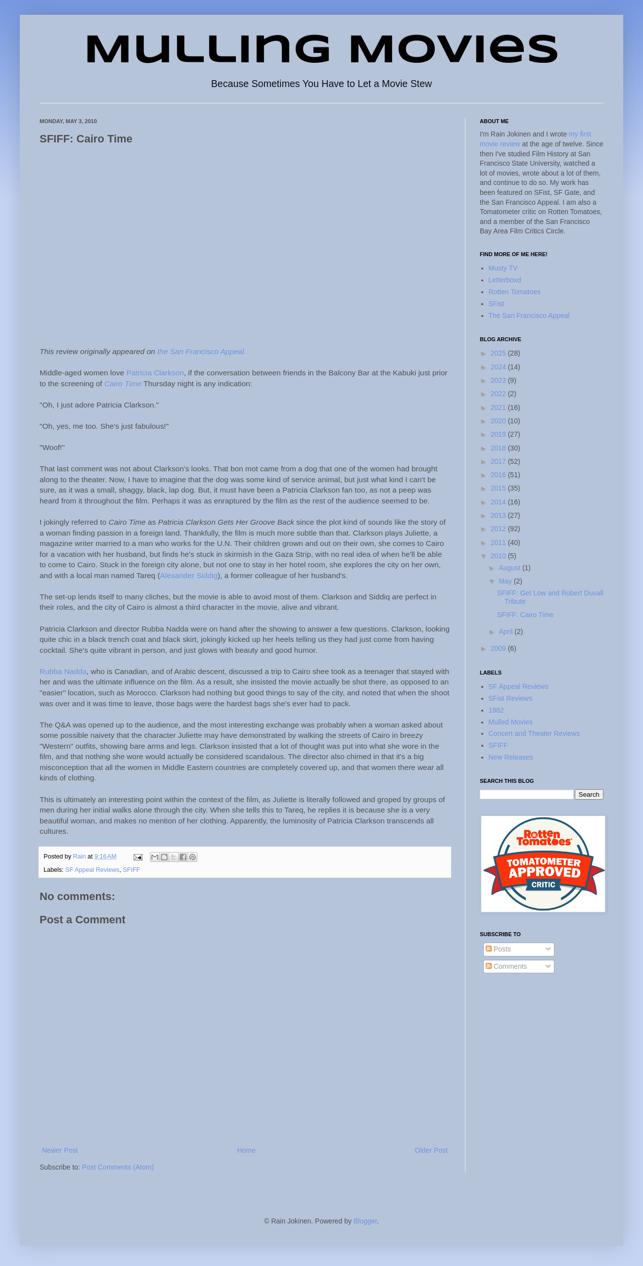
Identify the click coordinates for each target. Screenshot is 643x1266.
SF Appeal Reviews (92, 869)
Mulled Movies (511, 722)
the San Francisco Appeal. (201, 351)
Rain (80, 856)
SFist (497, 304)
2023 (499, 380)
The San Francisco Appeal (529, 315)
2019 (499, 434)
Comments (506, 966)
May (506, 581)
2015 (499, 488)
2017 (499, 461)
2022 (499, 394)
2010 (499, 556)
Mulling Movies (322, 51)
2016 (499, 475)
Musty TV (503, 268)
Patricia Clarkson (155, 372)
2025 (499, 353)
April (506, 631)
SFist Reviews (511, 698)
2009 (499, 648)
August (510, 568)
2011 (499, 542)
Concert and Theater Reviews (534, 733)
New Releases (511, 757)
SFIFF (131, 869)
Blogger (365, 1221)
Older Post (431, 1150)
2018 (499, 448)
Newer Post (60, 1150)
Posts (498, 949)
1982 (496, 710)
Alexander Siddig (189, 575)
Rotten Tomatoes (515, 292)
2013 (499, 515)
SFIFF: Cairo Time (525, 615)
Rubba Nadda (63, 671)
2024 (499, 367)
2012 (499, 529)
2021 (499, 407)
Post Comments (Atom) (118, 1167)
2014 (499, 502)
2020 (499, 421)
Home (246, 1150)
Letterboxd (505, 280)
